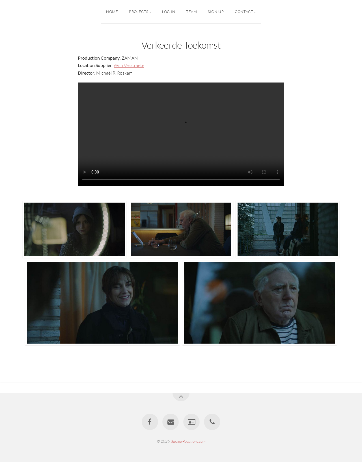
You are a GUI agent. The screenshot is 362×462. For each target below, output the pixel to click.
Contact (244, 11)
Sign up (216, 11)
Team (191, 11)
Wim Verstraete (129, 65)
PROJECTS (138, 11)
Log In (168, 11)
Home (112, 11)
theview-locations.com (188, 441)
